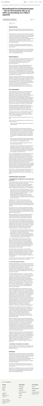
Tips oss (20, 397)
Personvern (33, 386)
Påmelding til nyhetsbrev (35, 393)
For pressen (20, 395)
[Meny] (40, 2)
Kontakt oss (20, 393)
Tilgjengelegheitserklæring (35, 388)
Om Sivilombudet (21, 386)
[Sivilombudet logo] (5, 2)
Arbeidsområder (21, 388)
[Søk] (36, 2)
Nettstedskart (33, 390)
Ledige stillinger (21, 390)
